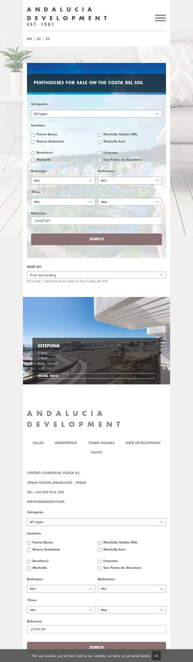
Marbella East (114, 141)
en (29, 39)
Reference (38, 213)
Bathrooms (106, 171)
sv (48, 39)
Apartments (66, 443)
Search (96, 239)
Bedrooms (39, 171)
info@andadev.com (46, 501)
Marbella (44, 159)
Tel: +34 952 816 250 (45, 492)
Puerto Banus (47, 134)
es (39, 39)
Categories (39, 104)
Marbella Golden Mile (120, 134)
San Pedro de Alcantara (122, 159)
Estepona (110, 152)
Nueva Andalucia (50, 141)
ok (156, 655)
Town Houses (101, 443)
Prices (36, 192)
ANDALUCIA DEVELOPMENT (75, 419)
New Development (143, 443)
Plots (96, 452)
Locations (38, 125)
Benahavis (45, 152)
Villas (38, 443)
